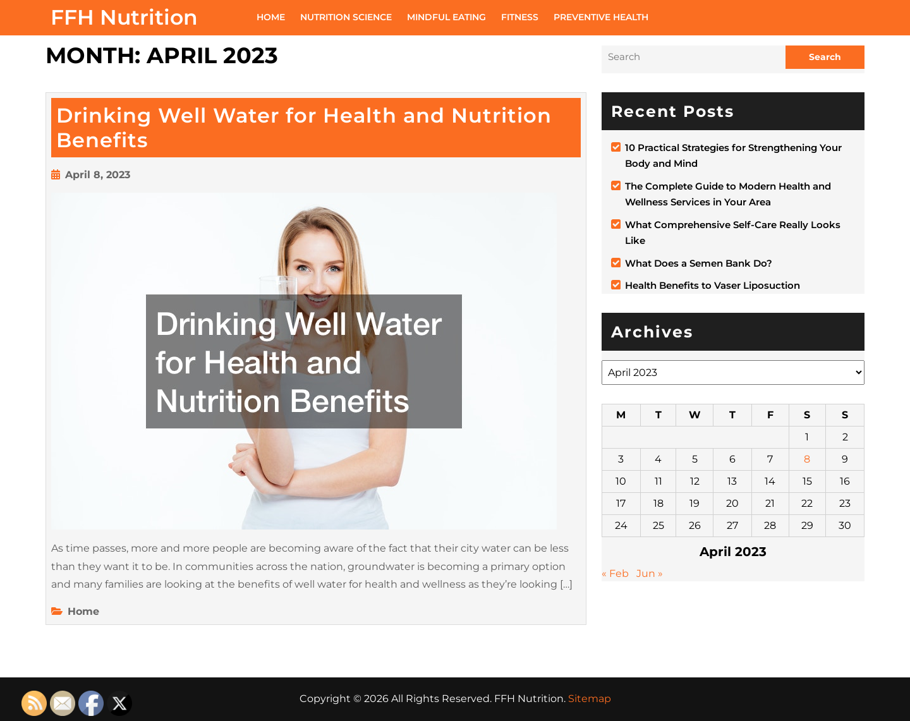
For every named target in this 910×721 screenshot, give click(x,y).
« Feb (615, 573)
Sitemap (589, 699)
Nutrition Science (346, 17)
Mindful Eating (446, 17)
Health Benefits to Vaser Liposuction (712, 285)
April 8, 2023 (97, 175)
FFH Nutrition (124, 17)
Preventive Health (601, 17)
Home (271, 17)
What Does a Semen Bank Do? (698, 263)
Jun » (649, 573)
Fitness (519, 17)
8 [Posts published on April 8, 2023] (807, 459)
